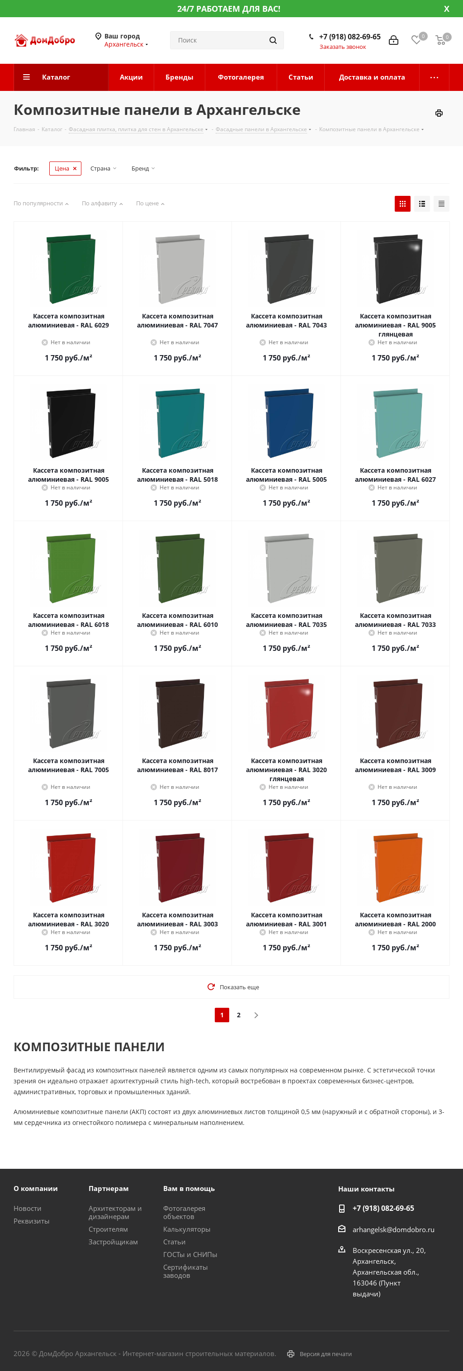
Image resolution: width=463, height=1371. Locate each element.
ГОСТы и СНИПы (190, 1254)
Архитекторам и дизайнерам (115, 1212)
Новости (28, 1208)
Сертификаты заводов (185, 1271)
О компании (36, 1188)
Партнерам (109, 1188)
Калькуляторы (187, 1228)
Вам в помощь (189, 1188)
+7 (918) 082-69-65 (350, 37)
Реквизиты (32, 1220)
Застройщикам (113, 1241)
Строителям (108, 1228)
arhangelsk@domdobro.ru (394, 1229)
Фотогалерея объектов (184, 1212)
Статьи (174, 1241)
